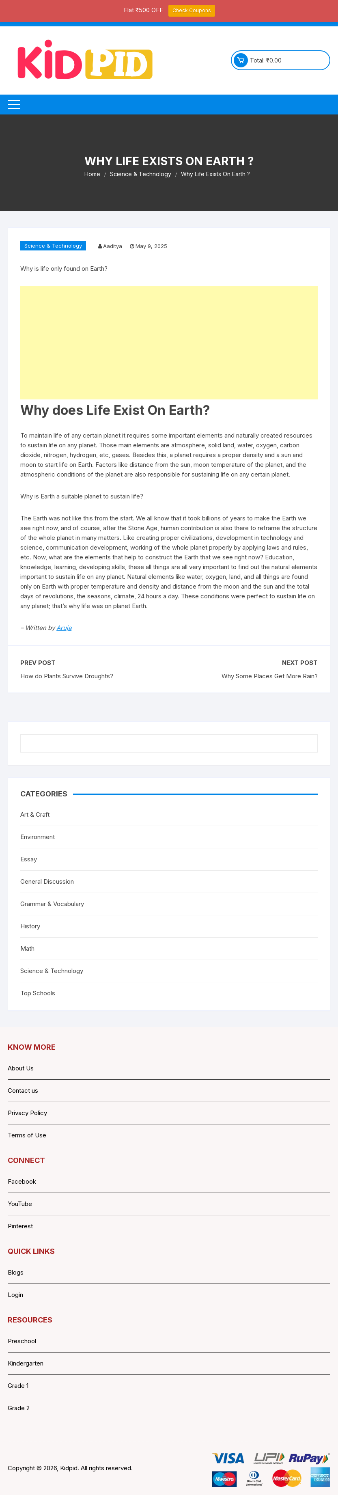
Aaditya (112, 246)
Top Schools (37, 993)
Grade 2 (19, 1408)
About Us (21, 1068)
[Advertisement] (169, 342)
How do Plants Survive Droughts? (66, 676)
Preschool (22, 1341)
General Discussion (47, 881)
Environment (37, 837)
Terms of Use (27, 1135)
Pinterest (20, 1226)
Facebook (22, 1181)
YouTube (20, 1204)
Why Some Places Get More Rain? (270, 676)
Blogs (16, 1272)
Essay (28, 859)
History (30, 926)
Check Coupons (191, 10)
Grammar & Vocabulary (52, 904)
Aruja (63, 628)
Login (15, 1295)
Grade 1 (18, 1385)
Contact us (23, 1090)
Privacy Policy (27, 1113)
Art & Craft (35, 814)
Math (27, 948)
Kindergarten (25, 1363)
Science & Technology (53, 245)
